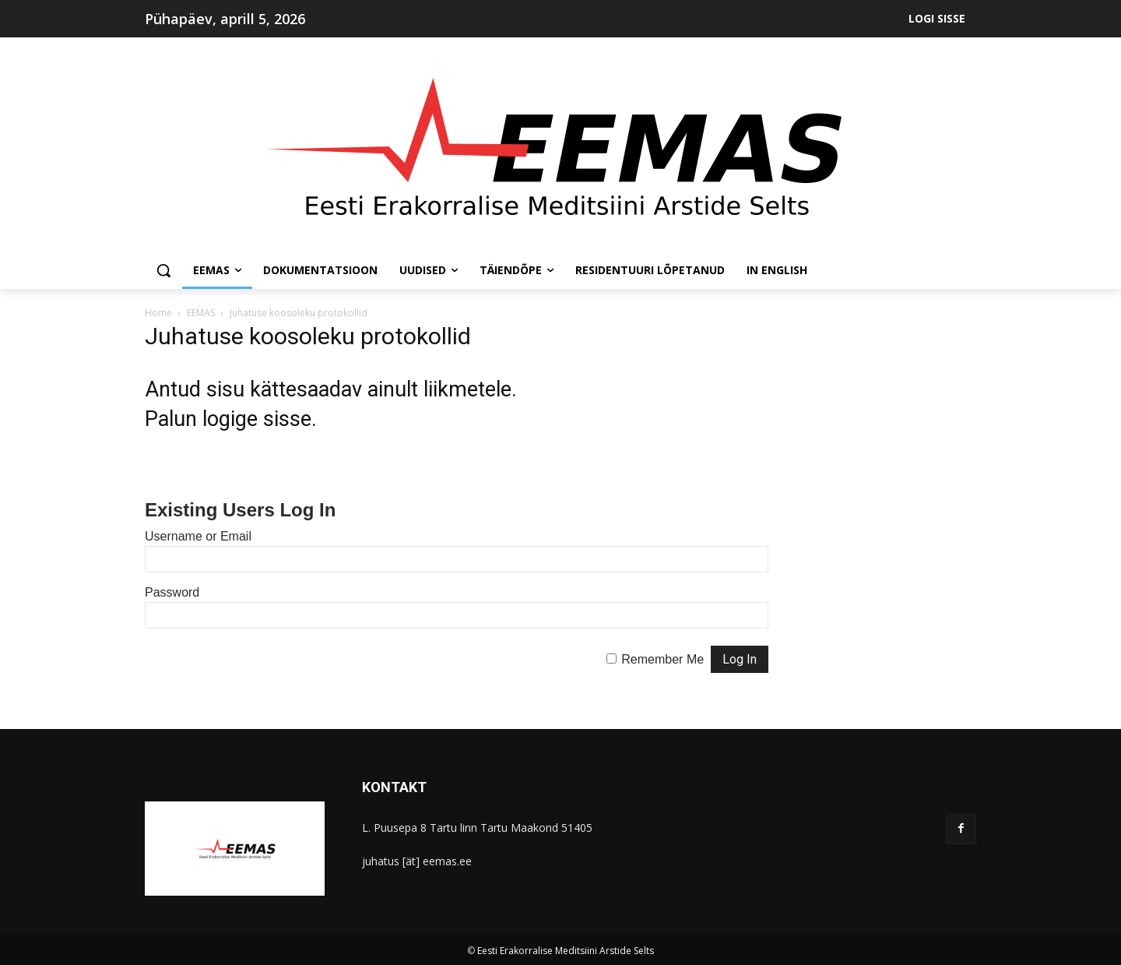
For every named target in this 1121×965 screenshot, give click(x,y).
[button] (163, 270)
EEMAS (201, 312)
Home (158, 312)
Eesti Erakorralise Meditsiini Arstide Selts (565, 950)
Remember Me (662, 659)
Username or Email (198, 536)
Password (172, 592)
